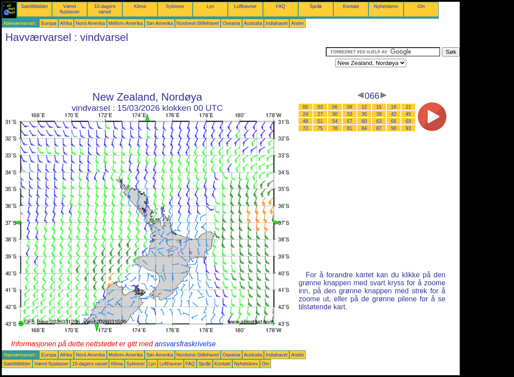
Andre (297, 23)
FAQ (280, 6)
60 (364, 121)
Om (421, 6)
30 (335, 114)
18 (394, 106)
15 (379, 106)
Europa (48, 23)
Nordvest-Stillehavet (198, 23)
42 (394, 114)
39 (379, 114)
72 (305, 128)
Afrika (66, 23)
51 (320, 121)
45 (408, 114)
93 (408, 128)
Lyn (210, 6)
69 (408, 121)
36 (364, 114)
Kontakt (351, 6)
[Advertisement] (164, 67)
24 (305, 114)
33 (349, 114)
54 (335, 121)
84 (364, 128)
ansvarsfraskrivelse (185, 344)
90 (394, 128)
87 (379, 128)
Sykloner (175, 6)
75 (320, 128)
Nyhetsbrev (386, 6)
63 (379, 121)
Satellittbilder (34, 6)
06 (335, 106)
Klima (140, 6)
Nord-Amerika (90, 23)
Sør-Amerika (159, 23)
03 (320, 106)
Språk (316, 6)
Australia (253, 23)
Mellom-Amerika (126, 23)
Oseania (231, 23)
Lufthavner (245, 6)
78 (335, 128)
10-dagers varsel (105, 9)
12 (364, 106)
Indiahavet (276, 23)
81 (349, 128)
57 (349, 121)
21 (408, 106)
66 (394, 121)
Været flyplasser (70, 9)
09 (349, 106)
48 (305, 121)
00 (305, 106)
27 (320, 114)
